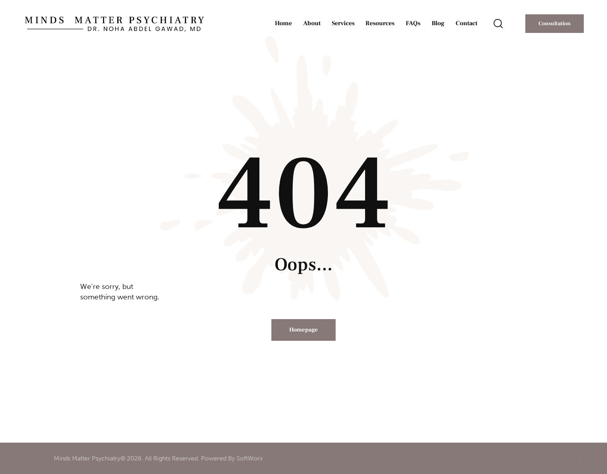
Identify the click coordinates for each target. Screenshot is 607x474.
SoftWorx (250, 458)
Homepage (303, 329)
